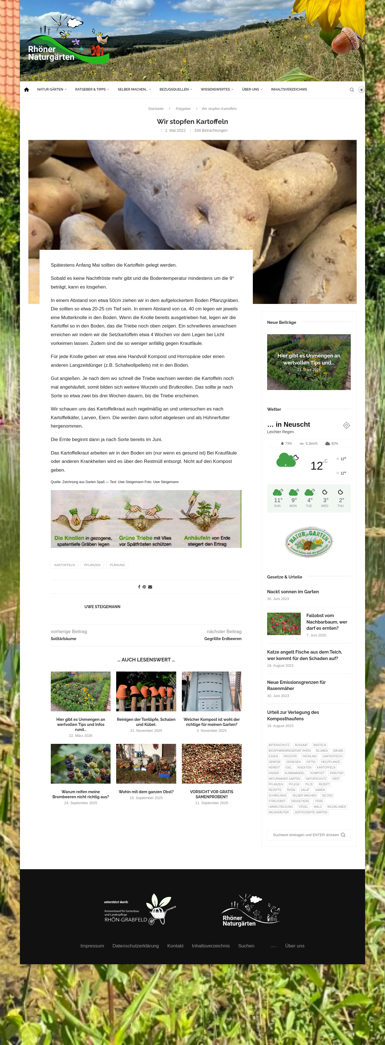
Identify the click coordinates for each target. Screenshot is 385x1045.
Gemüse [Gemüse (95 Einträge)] (275, 761)
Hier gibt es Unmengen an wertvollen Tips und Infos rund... (80, 724)
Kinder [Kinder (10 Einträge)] (274, 773)
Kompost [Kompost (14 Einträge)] (317, 773)
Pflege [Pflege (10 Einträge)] (294, 784)
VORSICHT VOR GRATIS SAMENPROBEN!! (211, 794)
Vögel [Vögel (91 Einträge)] (303, 806)
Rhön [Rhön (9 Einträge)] (291, 790)
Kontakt (175, 946)
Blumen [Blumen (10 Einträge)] (322, 750)
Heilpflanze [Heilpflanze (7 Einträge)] (330, 761)
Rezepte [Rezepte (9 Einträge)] (275, 790)
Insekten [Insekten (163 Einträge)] (304, 767)
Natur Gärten (50, 89)
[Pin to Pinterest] (144, 586)
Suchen (246, 946)
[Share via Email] (150, 586)
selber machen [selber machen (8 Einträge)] (304, 795)
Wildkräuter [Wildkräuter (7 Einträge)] (279, 812)
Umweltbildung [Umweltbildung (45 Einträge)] (281, 806)
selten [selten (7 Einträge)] (327, 795)
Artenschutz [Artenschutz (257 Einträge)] (279, 745)
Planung (117, 564)
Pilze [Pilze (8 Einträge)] (309, 784)
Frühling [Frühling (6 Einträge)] (309, 756)
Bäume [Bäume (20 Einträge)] (338, 750)
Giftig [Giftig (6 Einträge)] (311, 761)
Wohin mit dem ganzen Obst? (146, 791)
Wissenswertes (215, 89)
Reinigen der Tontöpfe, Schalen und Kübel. (146, 721)
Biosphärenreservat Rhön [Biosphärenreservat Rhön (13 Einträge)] (290, 750)
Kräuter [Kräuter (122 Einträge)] (336, 773)
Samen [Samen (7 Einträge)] (320, 790)
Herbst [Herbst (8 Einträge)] (274, 767)
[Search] (352, 90)
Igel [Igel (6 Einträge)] (288, 767)
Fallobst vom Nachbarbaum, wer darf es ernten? (326, 622)
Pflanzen (92, 564)
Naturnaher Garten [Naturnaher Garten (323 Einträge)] (284, 778)
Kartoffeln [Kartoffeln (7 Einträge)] (326, 767)
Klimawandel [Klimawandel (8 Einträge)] (295, 773)
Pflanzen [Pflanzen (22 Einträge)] (276, 784)
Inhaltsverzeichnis (289, 89)
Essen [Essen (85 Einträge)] (273, 756)
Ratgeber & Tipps (90, 89)
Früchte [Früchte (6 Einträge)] (290, 756)
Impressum (92, 946)
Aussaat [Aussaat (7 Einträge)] (301, 745)
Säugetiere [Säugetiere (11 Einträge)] (300, 801)
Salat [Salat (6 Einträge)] (305, 790)
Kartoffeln (64, 564)
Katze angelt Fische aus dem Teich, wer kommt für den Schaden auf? (304, 655)
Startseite (156, 109)
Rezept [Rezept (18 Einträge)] (324, 784)
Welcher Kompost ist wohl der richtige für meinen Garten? (212, 721)
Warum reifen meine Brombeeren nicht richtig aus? (80, 794)
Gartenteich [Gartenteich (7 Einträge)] (332, 756)
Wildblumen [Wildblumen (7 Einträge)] (336, 806)
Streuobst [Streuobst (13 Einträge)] (277, 801)
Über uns (250, 89)
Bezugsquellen (174, 89)
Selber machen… (133, 89)
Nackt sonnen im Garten (293, 591)
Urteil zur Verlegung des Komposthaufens (293, 715)
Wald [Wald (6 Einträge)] (318, 806)
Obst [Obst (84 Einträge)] (336, 778)
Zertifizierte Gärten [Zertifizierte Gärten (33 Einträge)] (311, 812)
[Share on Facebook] (139, 586)
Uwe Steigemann (102, 606)
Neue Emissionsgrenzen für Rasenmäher (296, 685)
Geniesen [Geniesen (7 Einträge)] (293, 761)
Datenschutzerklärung (136, 946)
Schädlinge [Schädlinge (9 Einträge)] (278, 795)
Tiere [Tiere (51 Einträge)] (319, 801)
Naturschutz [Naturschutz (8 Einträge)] (316, 778)
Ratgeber (183, 109)
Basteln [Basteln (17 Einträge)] (319, 745)
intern (274, 946)
